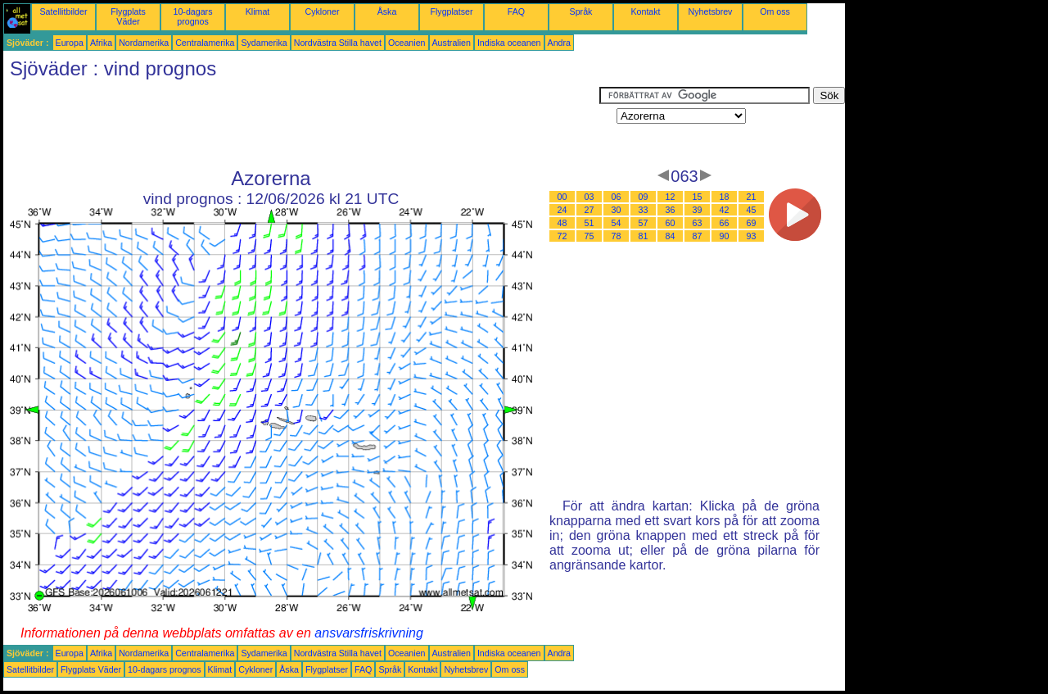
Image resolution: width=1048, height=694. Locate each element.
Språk (581, 11)
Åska (387, 11)
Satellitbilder (63, 11)
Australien (451, 43)
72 (562, 236)
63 (697, 223)
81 (643, 236)
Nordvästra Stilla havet (338, 43)
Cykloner (322, 11)
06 (616, 197)
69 (752, 223)
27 (589, 210)
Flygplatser (451, 11)
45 (752, 210)
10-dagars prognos (193, 16)
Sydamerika (264, 43)
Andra (559, 43)
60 (670, 223)
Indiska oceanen (509, 43)
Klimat (258, 11)
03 (589, 197)
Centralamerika (204, 43)
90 (725, 236)
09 (643, 197)
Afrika (101, 43)
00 (562, 197)
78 (616, 236)
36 (670, 210)
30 (616, 210)
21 (752, 197)
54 (616, 223)
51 (589, 223)
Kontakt (645, 11)
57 (643, 223)
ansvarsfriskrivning (368, 633)
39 (697, 210)
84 (670, 236)
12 (670, 197)
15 (697, 197)
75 (589, 236)
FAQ (516, 11)
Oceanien (407, 43)
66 (725, 223)
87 (697, 236)
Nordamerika (144, 43)
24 (562, 210)
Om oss (775, 11)
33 (643, 210)
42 (725, 210)
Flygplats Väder (128, 16)
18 (725, 197)
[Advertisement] (301, 124)
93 (752, 236)
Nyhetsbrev (711, 11)
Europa (70, 43)
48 (562, 223)
